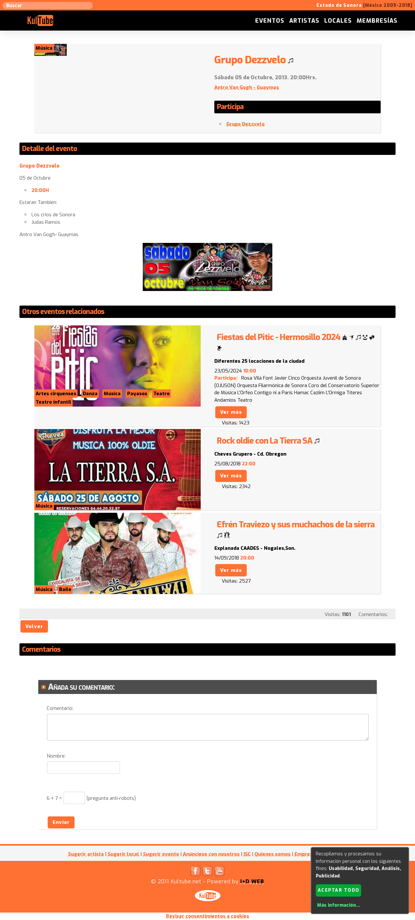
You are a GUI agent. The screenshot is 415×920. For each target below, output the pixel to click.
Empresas (306, 854)
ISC (247, 854)
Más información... (338, 905)
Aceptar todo (339, 890)
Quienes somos (272, 854)
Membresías (377, 21)
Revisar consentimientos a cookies (207, 916)
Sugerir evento (161, 854)
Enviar (61, 822)
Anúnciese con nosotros (211, 854)
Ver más (231, 412)
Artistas (304, 21)
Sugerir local (123, 854)
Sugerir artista (86, 854)
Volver (34, 626)
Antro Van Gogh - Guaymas (246, 87)
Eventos (269, 21)
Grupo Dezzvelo (245, 124)
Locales (338, 21)
